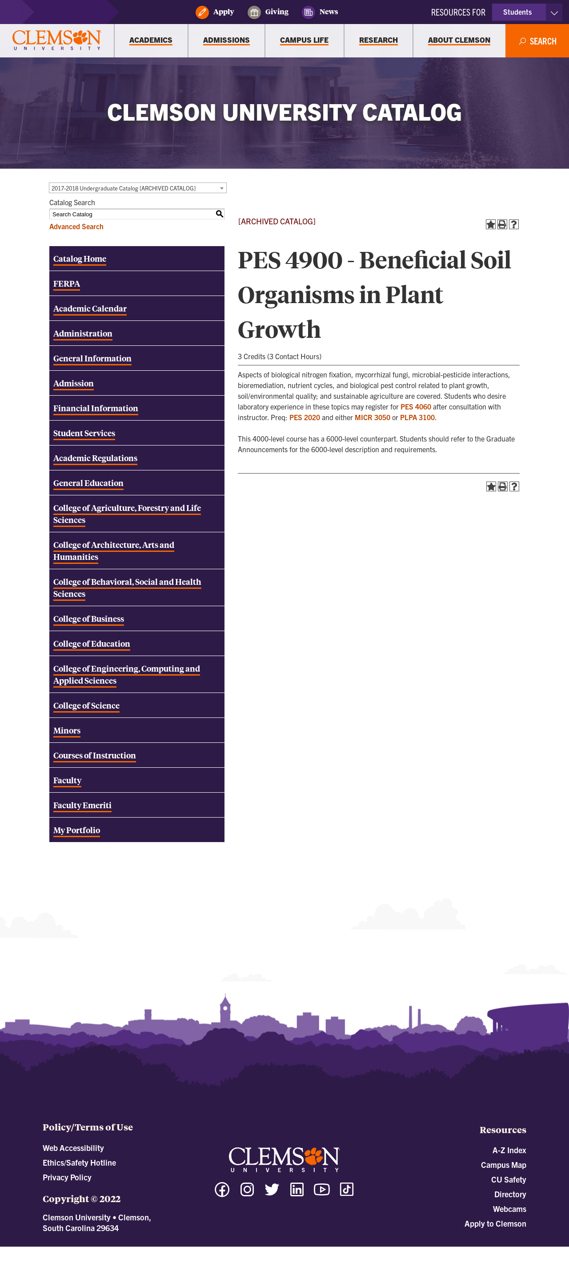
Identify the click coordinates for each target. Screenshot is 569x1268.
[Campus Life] (304, 40)
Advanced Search (76, 226)
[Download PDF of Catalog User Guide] (136, 780)
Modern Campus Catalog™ (364, 1250)
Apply (215, 12)
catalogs (185, 1250)
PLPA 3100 (417, 417)
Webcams (509, 1208)
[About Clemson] (459, 40)
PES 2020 (304, 417)
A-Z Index (509, 1150)
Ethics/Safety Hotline (79, 1162)
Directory (510, 1194)
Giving (268, 12)
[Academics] (151, 40)
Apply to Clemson (495, 1223)
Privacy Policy (67, 1177)
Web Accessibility (73, 1147)
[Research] (379, 40)
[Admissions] (226, 40)
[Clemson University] (56, 40)
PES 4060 (416, 406)
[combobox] (138, 187)
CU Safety (508, 1179)
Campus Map (503, 1164)
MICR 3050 (372, 417)
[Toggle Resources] (554, 12)
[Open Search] (537, 40)
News (320, 12)
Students (517, 11)
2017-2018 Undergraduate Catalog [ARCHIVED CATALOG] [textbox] (124, 188)
